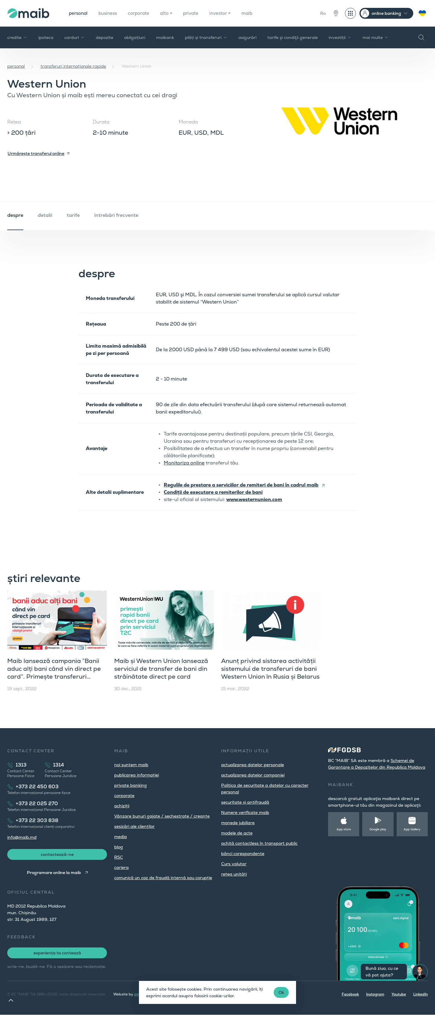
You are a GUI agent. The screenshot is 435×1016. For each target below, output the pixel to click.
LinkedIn (420, 995)
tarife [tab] (73, 215)
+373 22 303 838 (37, 820)
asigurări (247, 37)
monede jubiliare (238, 822)
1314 (58, 765)
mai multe (375, 37)
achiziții (121, 806)
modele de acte (237, 833)
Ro (323, 13)
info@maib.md (22, 837)
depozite (104, 37)
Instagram (375, 995)
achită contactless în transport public (259, 843)
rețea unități (234, 874)
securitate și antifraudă (245, 802)
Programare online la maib (53, 873)
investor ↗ (228, 13)
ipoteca (45, 37)
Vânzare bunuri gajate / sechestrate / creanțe (162, 816)
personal (79, 13)
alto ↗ (172, 13)
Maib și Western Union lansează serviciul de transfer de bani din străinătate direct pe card (161, 668)
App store (344, 829)
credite (17, 37)
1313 (21, 765)
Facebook (350, 995)
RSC (118, 857)
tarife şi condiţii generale (292, 37)
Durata (101, 122)
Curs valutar (233, 863)
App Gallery (412, 829)
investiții (340, 37)
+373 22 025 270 (37, 803)
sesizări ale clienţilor (134, 826)
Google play (377, 829)
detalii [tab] (45, 215)
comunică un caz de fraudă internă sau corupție (163, 877)
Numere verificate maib (245, 812)
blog (118, 847)
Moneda (188, 122)
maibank (165, 37)
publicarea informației (136, 775)
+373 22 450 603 (37, 786)
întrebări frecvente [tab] (116, 215)
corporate (143, 13)
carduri (74, 37)
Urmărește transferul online (36, 153)
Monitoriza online (184, 463)
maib (256, 13)
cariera (121, 867)
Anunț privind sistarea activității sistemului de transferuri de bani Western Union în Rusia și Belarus (270, 668)
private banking (130, 785)
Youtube (399, 995)
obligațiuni (134, 37)
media (120, 836)
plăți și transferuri (206, 37)
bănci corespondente (242, 853)
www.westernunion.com (254, 499)
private (197, 13)
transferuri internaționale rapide (73, 66)
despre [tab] (15, 215)
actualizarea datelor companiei (253, 775)
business (110, 13)
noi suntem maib (131, 764)
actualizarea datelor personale (252, 764)
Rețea (14, 122)
